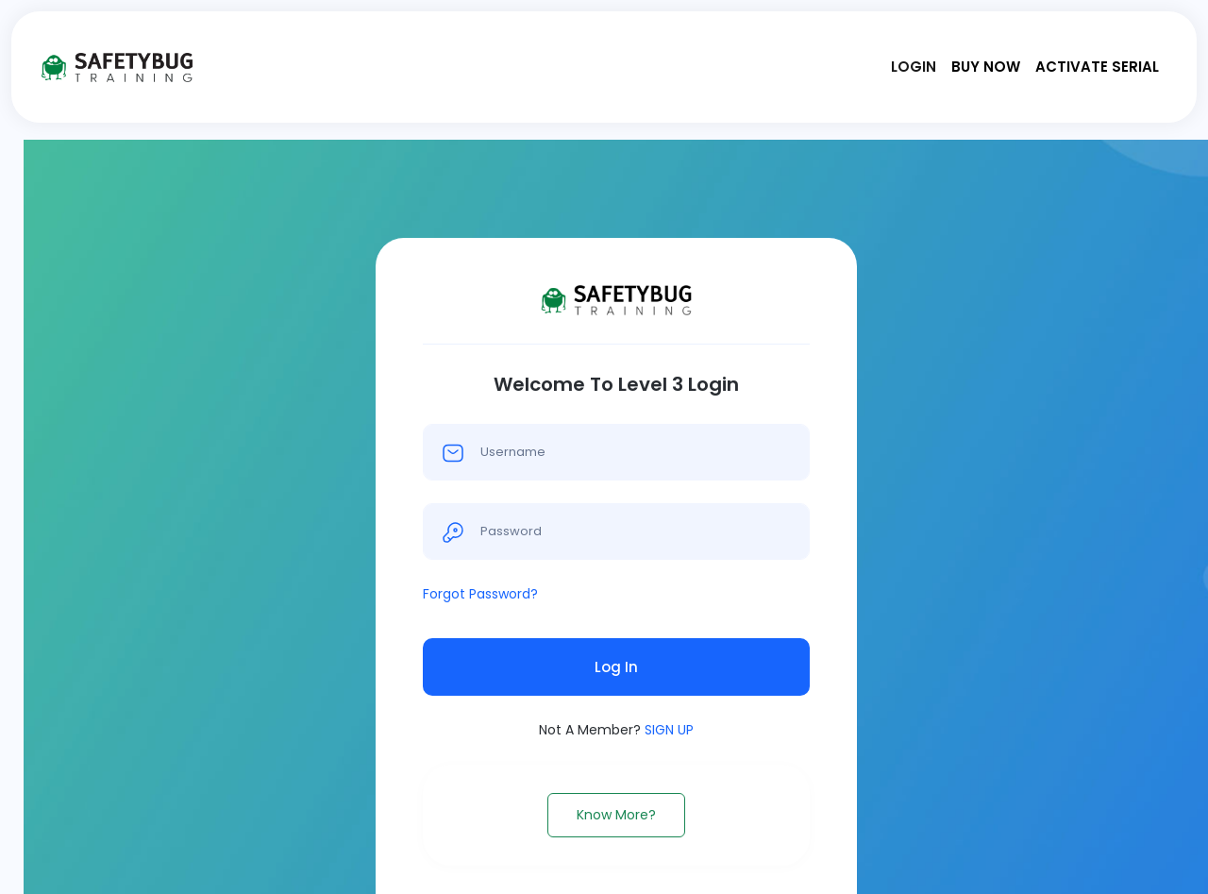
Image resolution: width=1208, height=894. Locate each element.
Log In (616, 667)
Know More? (616, 814)
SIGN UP (669, 729)
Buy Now (985, 66)
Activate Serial (1097, 66)
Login (913, 66)
